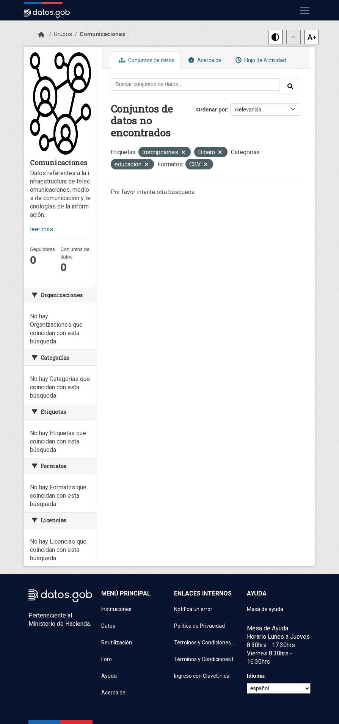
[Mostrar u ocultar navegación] (305, 10)
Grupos (63, 34)
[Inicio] (41, 34)
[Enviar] (290, 86)
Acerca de (204, 60)
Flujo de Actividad (260, 60)
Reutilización (116, 642)
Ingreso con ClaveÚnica (201, 676)
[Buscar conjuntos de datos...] (195, 84)
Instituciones (116, 609)
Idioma (255, 676)
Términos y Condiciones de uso (206, 642)
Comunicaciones (102, 34)
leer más (41, 229)
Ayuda (109, 676)
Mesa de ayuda (265, 609)
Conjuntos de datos (145, 60)
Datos (108, 626)
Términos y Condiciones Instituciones (206, 659)
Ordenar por (211, 110)
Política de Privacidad (199, 626)
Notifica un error (193, 609)
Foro (106, 659)
